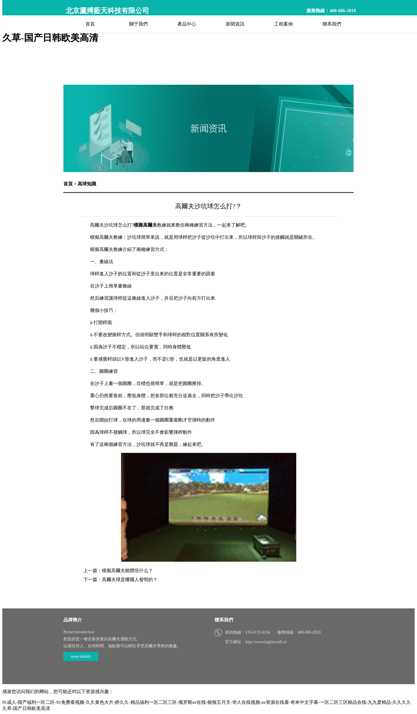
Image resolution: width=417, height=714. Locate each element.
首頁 (90, 23)
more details (81, 656)
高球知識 (87, 183)
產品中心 (187, 23)
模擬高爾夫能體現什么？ (127, 570)
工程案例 (283, 23)
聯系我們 (332, 23)
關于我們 (138, 23)
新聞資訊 (235, 23)
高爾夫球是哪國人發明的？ (130, 579)
